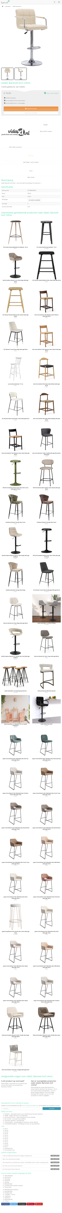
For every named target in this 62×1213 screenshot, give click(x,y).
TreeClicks (7, 1114)
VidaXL (22, 86)
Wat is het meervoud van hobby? (31, 1159)
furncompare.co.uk (9, 1150)
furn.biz (6, 1145)
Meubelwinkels (8, 1184)
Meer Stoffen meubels (46, 131)
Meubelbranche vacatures (11, 1189)
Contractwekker (9, 1122)
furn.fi (6, 1147)
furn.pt (6, 1143)
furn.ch (6, 1140)
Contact (7, 1201)
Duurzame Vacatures (10, 1120)
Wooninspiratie (9, 1199)
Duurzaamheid (8, 1191)
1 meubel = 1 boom (10, 1194)
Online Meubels (9, 1176)
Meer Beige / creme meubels (31, 162)
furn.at (6, 1133)
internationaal (20, 1120)
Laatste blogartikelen (9, 1152)
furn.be (6, 1130)
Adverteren (7, 1198)
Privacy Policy (8, 1187)
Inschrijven (52, 1108)
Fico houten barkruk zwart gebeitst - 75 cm (42, 1091)
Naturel (31, 156)
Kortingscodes (8, 1193)
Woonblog (7, 1179)
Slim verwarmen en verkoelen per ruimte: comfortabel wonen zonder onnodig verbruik (31, 1162)
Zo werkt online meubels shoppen (14, 1185)
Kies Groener (8, 1119)
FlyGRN (6, 1115)
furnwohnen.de (8, 1148)
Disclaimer (7, 1180)
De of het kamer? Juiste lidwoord (31, 1169)
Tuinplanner (8, 1196)
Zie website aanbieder (34, 200)
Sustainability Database (11, 1124)
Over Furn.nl (8, 1177)
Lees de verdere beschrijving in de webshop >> (29, 183)
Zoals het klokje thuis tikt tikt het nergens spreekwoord (31, 1156)
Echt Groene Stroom (10, 1117)
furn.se (6, 1138)
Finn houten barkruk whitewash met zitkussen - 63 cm (44, 1088)
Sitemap (7, 1182)
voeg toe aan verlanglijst (31, 113)
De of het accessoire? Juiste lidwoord (31, 1166)
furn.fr (6, 1129)
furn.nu (6, 1135)
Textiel (45, 125)
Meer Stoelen (31, 177)
